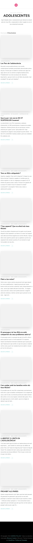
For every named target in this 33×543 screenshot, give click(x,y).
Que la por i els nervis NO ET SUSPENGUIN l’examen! (12, 119)
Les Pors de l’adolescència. (11, 63)
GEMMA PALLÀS (16, 536)
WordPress (11, 540)
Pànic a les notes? (7, 279)
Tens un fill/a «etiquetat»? (11, 173)
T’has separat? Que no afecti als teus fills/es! (15, 227)
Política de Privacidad (21, 540)
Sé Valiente (14, 114)
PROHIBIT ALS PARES (9, 491)
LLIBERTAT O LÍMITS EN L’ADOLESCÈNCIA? (10, 439)
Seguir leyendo (5, 83)
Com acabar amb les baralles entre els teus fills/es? (15, 386)
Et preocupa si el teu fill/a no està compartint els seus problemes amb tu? (16, 333)
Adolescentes (5, 61)
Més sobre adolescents (19, 171)
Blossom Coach (11, 538)
